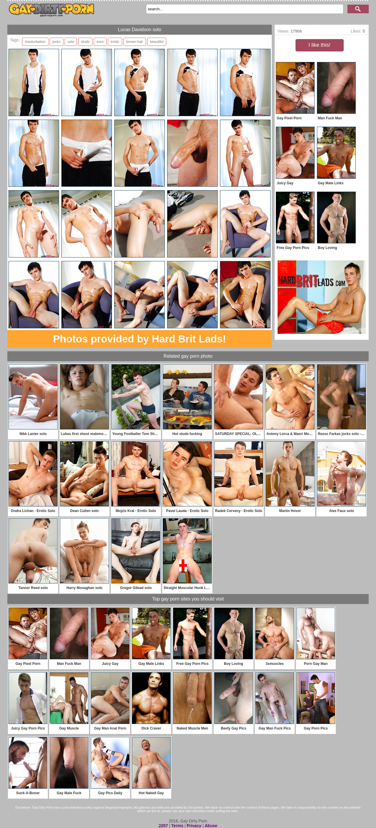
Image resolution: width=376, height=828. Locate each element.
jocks (57, 42)
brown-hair (134, 42)
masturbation (35, 42)
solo (71, 42)
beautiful (156, 42)
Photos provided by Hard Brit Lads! (139, 338)
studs (85, 42)
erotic (115, 42)
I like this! (319, 45)
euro (100, 42)
